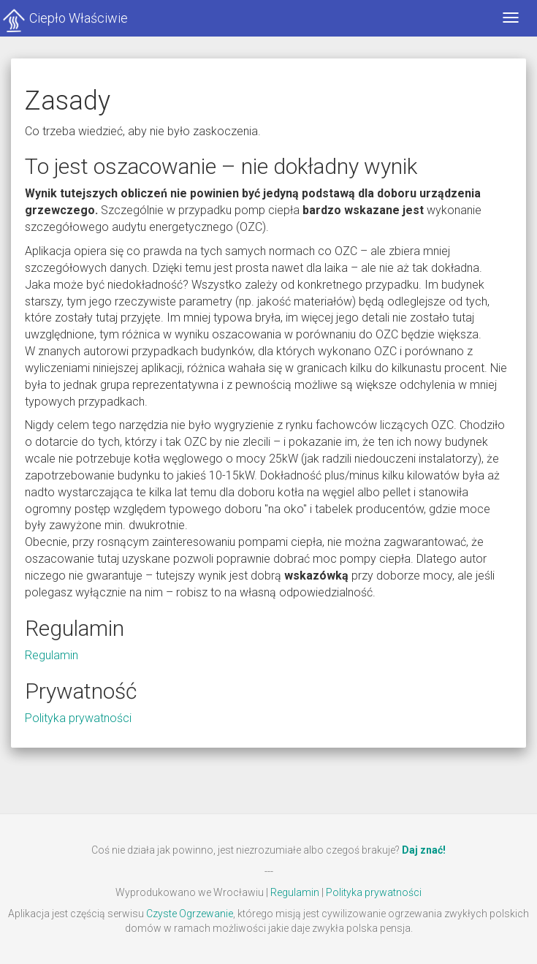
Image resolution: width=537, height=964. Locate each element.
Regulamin (51, 655)
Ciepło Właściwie (78, 18)
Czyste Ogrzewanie (189, 913)
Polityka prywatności (78, 718)
